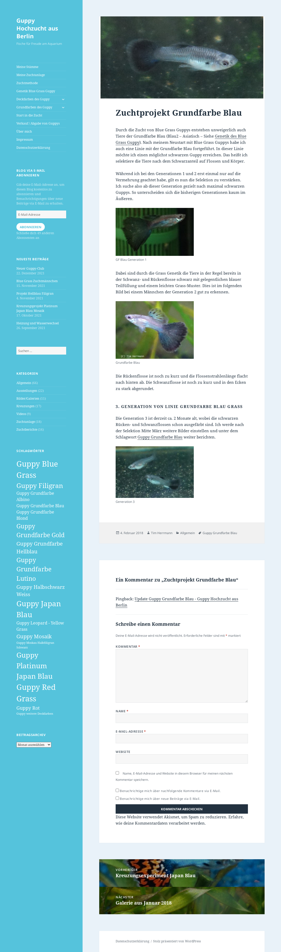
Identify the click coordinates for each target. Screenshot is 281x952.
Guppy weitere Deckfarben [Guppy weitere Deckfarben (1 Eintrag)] (34, 713)
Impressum (24, 139)
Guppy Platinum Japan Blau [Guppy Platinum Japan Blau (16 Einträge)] (34, 665)
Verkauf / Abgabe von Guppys (38, 123)
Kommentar (128, 646)
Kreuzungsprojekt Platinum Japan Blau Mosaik (37, 308)
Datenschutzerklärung (33, 147)
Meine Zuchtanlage (30, 75)
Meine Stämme (27, 67)
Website (123, 752)
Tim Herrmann (161, 533)
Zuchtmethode (27, 83)
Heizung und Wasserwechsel (37, 323)
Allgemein (23, 383)
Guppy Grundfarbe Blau (160, 437)
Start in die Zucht (29, 115)
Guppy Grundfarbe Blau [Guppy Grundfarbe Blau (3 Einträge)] (40, 506)
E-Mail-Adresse (131, 731)
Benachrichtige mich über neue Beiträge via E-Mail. (160, 798)
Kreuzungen (25, 406)
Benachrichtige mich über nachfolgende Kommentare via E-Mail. (170, 791)
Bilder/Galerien (27, 398)
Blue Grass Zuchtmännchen (37, 281)
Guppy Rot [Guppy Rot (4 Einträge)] (28, 708)
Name (122, 711)
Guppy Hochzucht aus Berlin (37, 28)
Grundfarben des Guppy (34, 107)
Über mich (24, 131)
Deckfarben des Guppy (33, 99)
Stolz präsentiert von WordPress (177, 941)
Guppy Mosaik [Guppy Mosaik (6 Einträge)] (34, 636)
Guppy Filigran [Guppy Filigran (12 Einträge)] (39, 485)
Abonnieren (30, 227)
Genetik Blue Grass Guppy (35, 91)
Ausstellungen (26, 390)
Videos (21, 414)
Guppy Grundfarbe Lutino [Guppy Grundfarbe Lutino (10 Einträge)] (34, 569)
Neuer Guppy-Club (30, 268)
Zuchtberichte (26, 429)
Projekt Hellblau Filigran (35, 293)
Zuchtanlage (25, 421)
